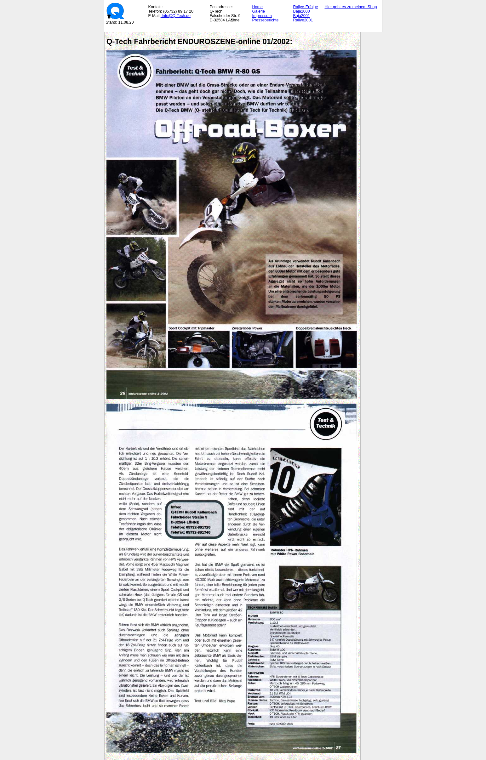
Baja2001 (301, 16)
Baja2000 (301, 11)
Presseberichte (265, 20)
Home (257, 7)
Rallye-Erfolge (305, 7)
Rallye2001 (303, 20)
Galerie (258, 11)
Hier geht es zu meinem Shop (351, 7)
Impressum (262, 16)
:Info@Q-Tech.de (176, 16)
